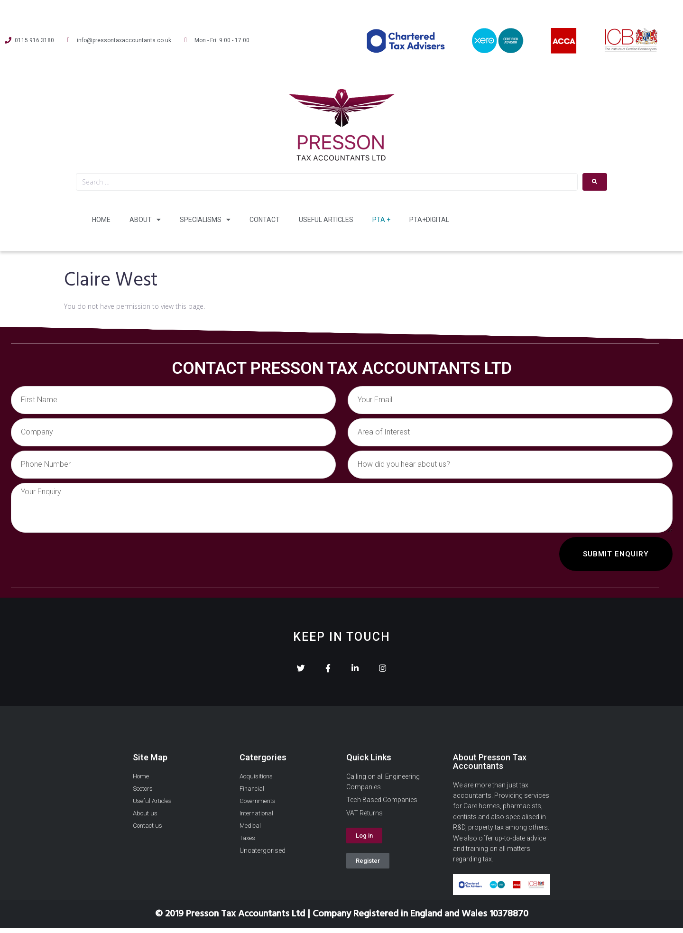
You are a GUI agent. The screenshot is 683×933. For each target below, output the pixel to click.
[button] (364, 840)
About (145, 220)
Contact (264, 219)
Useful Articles (326, 219)
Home (101, 219)
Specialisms (205, 220)
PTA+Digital (429, 219)
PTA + (381, 219)
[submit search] (594, 182)
